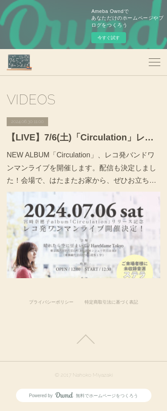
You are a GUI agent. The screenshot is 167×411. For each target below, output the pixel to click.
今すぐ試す (109, 37)
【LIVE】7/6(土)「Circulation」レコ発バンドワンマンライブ (83, 137)
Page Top (83, 339)
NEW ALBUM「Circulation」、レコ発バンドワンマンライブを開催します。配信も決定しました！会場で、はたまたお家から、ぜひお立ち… (81, 168)
